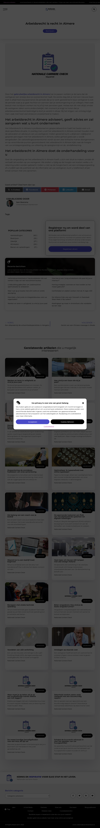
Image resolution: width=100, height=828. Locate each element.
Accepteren (32, 422)
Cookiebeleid (49, 426)
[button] (83, 403)
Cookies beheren (67, 422)
